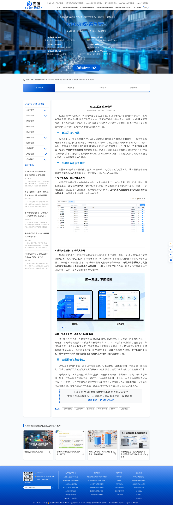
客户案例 (97, 477)
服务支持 (139, 477)
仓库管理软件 (79, 409)
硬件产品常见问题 (139, 492)
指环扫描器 (90, 409)
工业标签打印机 (119, 491)
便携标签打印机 (119, 495)
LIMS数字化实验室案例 (96, 487)
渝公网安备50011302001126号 (58, 503)
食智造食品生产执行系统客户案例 (97, 480)
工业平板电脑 (119, 498)
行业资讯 (139, 495)
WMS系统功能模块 (55, 79)
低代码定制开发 (70, 477)
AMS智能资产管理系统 (70, 502)
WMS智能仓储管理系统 (39, 79)
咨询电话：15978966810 (101, 400)
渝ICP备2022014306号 (40, 503)
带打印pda (114, 409)
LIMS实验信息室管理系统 (70, 492)
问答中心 (139, 502)
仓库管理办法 (124, 409)
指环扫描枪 (119, 487)
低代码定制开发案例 (97, 498)
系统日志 (70, 88)
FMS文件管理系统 (70, 499)
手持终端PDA (119, 480)
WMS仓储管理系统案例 (96, 491)
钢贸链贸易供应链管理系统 (71, 485)
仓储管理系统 (68, 409)
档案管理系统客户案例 (96, 495)
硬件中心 (119, 477)
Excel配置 (102, 88)
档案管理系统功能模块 (138, 485)
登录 (145, 7)
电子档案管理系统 (70, 495)
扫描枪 (119, 484)
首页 (27, 79)
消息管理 (133, 88)
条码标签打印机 (102, 409)
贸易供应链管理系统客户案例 (96, 484)
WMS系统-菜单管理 (87, 79)
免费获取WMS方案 (86, 67)
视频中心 (139, 499)
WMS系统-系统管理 (71, 79)
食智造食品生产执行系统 (70, 481)
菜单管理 (39, 88)
